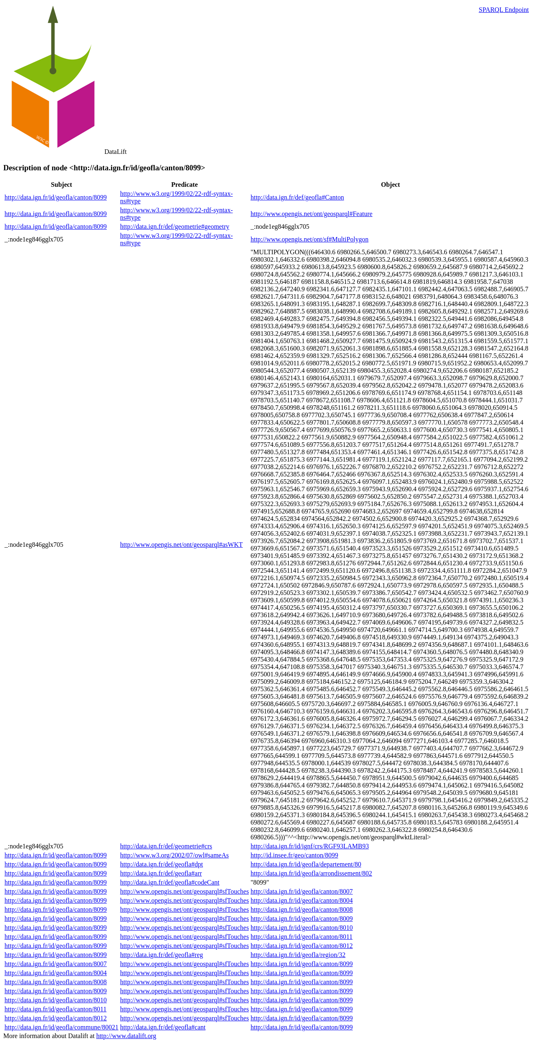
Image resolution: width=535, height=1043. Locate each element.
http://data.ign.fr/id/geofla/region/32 (298, 954)
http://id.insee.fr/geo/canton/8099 (294, 855)
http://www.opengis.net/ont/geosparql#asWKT (181, 544)
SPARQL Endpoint (504, 9)
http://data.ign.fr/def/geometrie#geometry (174, 226)
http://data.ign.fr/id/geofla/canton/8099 (56, 197)
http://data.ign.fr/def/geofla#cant (162, 1027)
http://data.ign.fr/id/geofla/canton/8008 (302, 909)
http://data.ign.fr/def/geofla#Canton (297, 197)
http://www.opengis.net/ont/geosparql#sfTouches (184, 891)
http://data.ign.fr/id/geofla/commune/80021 (61, 1027)
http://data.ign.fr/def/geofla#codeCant (169, 882)
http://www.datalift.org (126, 1035)
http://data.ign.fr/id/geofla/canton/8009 (302, 918)
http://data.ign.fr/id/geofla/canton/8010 (302, 927)
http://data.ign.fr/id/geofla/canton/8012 (302, 945)
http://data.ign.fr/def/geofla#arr (161, 873)
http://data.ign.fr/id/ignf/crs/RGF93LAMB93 (310, 846)
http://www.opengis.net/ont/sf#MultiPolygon (310, 239)
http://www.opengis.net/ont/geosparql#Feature (312, 213)
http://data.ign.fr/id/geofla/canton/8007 (302, 891)
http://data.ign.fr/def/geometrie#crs (166, 846)
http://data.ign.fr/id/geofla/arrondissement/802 (311, 873)
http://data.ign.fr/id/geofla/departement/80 (306, 864)
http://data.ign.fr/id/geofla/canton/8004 (302, 900)
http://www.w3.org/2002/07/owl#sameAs (174, 855)
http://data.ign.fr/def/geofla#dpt (161, 864)
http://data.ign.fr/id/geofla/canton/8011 (302, 936)
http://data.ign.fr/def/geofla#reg (161, 954)
